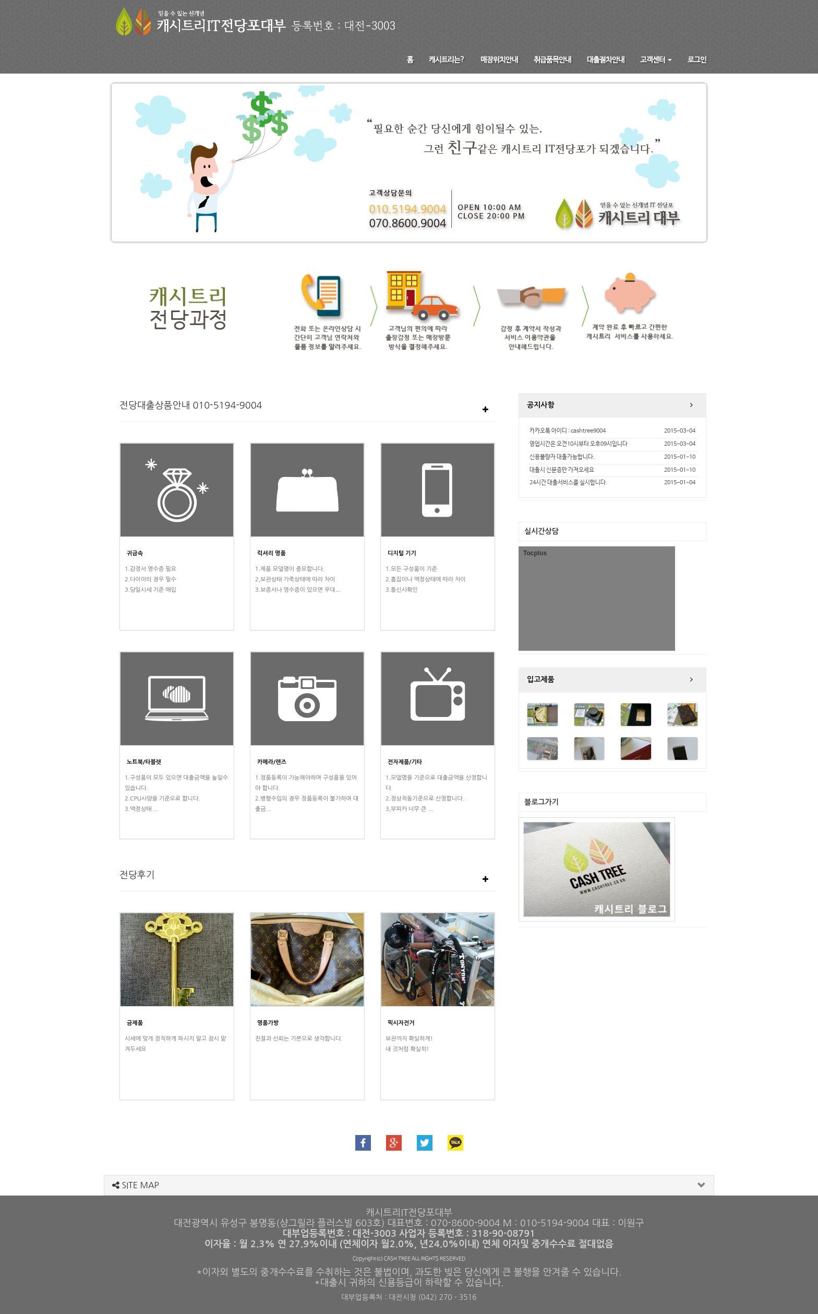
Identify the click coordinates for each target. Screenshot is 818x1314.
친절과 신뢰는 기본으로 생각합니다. (299, 1039)
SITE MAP (135, 1185)
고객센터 (656, 60)
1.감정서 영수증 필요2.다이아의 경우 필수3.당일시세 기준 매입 (150, 579)
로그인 (697, 60)
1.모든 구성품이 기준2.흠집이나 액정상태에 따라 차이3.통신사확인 (426, 579)
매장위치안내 (499, 60)
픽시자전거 (401, 1023)
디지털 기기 (402, 553)
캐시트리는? (447, 60)
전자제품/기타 (405, 762)
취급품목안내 (552, 60)
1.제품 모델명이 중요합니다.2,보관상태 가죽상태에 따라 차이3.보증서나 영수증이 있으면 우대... (298, 579)
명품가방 (268, 1023)
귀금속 (135, 553)
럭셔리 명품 (271, 553)
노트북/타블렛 (144, 762)
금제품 (135, 1023)
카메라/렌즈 (271, 762)
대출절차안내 (605, 60)
